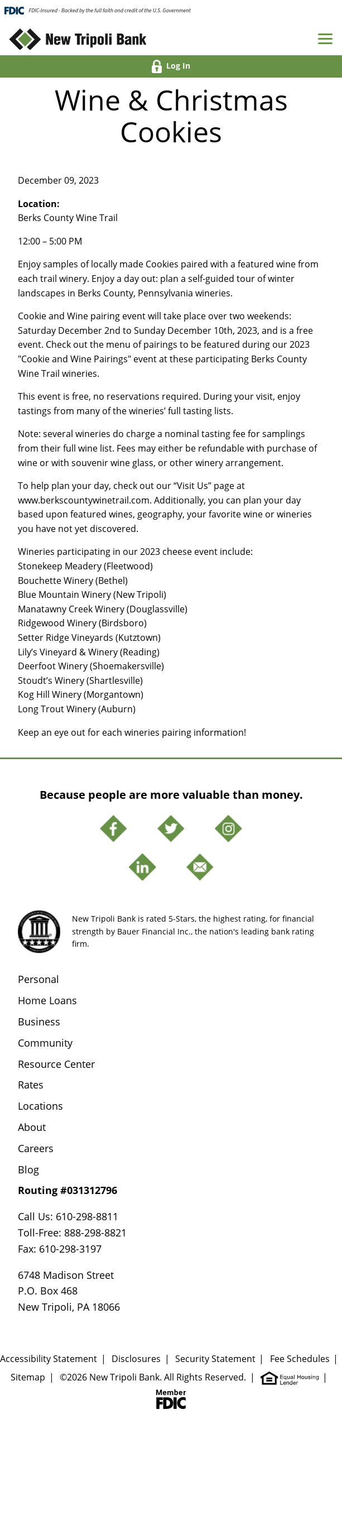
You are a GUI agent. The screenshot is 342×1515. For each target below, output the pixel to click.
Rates (31, 1084)
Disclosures (136, 1359)
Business (39, 1021)
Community (45, 1042)
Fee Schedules (300, 1359)
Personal (38, 979)
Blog (28, 1169)
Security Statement (215, 1359)
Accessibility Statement (48, 1359)
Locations (40, 1106)
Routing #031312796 (67, 1190)
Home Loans (47, 1000)
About (32, 1127)
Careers (36, 1148)
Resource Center (56, 1064)
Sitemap (28, 1377)
